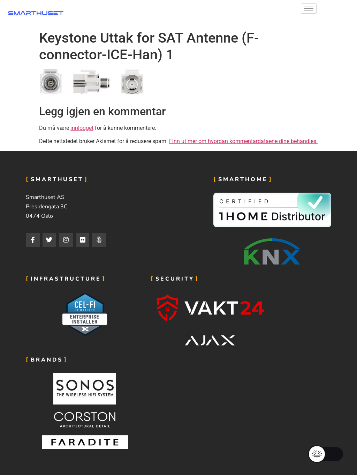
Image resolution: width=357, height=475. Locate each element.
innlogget (81, 128)
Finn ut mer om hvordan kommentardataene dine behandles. (243, 141)
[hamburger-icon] (309, 8)
